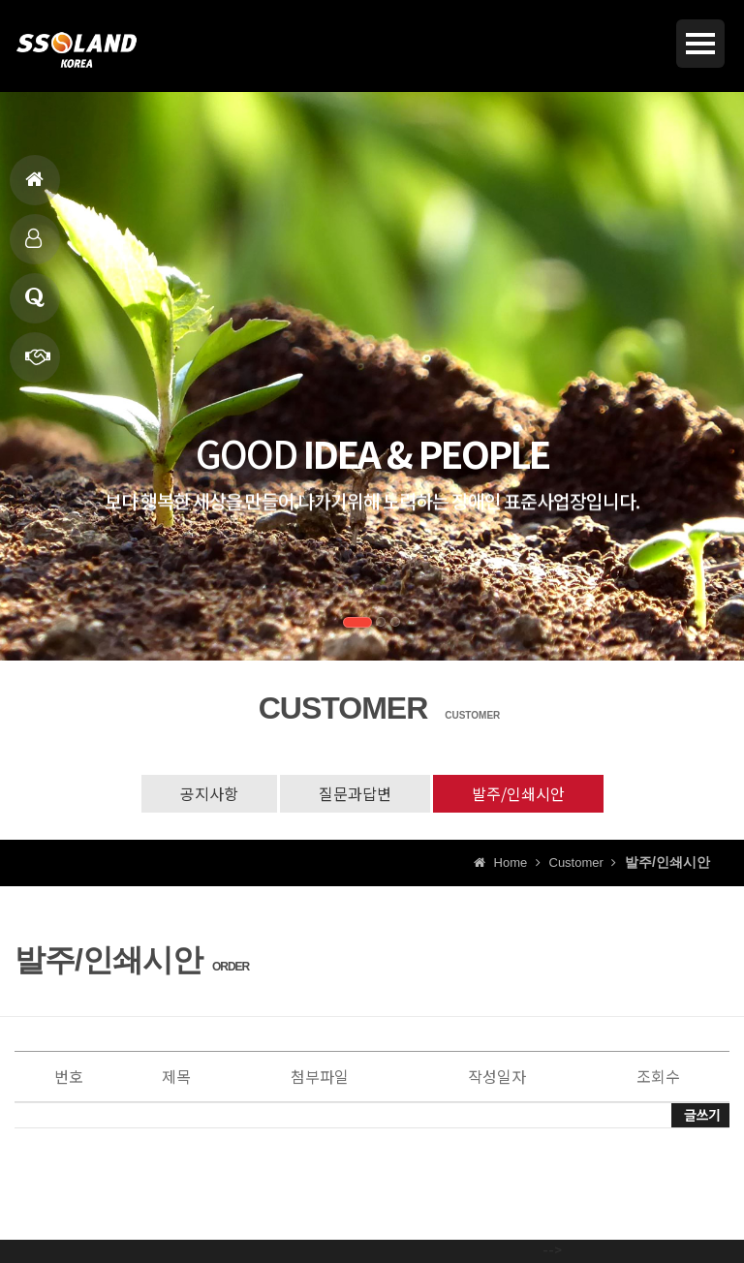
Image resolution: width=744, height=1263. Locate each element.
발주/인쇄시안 (518, 793)
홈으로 (34, 187)
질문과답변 (355, 793)
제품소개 (33, 246)
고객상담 (35, 305)
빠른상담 (37, 365)
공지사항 (209, 793)
